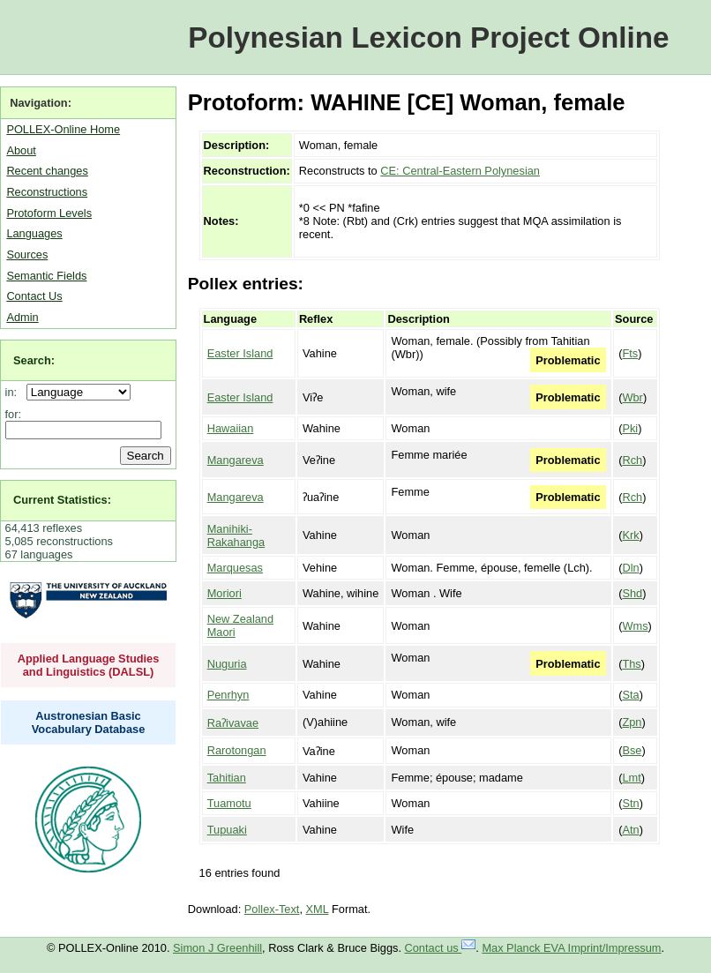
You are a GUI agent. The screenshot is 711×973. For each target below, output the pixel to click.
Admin (22, 317)
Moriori (224, 593)
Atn (630, 829)
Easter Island (240, 353)
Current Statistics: (62, 499)
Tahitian (226, 777)
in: (14, 392)
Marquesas (235, 567)
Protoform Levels (49, 213)
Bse (631, 750)
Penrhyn (228, 694)
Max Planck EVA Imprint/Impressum (571, 947)
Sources (27, 254)
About (20, 150)
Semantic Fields (46, 275)
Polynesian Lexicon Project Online (428, 37)
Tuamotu (229, 803)
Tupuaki (227, 829)
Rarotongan (236, 750)
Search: (34, 360)
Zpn (631, 722)
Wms (634, 625)
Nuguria (227, 663)
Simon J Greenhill (217, 947)
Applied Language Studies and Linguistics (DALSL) (89, 665)
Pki (630, 428)
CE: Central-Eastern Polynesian (460, 170)
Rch (632, 460)
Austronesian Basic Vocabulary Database (89, 722)
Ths (631, 663)
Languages (34, 233)
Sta (630, 694)
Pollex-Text (272, 909)
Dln (630, 567)
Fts (630, 353)
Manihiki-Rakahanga (236, 535)
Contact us (440, 947)
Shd (632, 593)
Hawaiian (230, 428)
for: (13, 414)
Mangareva (235, 460)
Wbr (632, 397)
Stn (630, 803)
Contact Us (34, 296)
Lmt (631, 777)
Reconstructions (46, 191)
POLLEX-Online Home (63, 129)
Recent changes (46, 170)
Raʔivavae (232, 723)
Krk (630, 535)
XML (317, 909)
